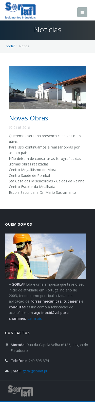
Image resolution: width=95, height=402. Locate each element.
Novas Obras (28, 117)
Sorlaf (10, 46)
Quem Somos (18, 224)
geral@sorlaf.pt (35, 371)
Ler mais (35, 318)
